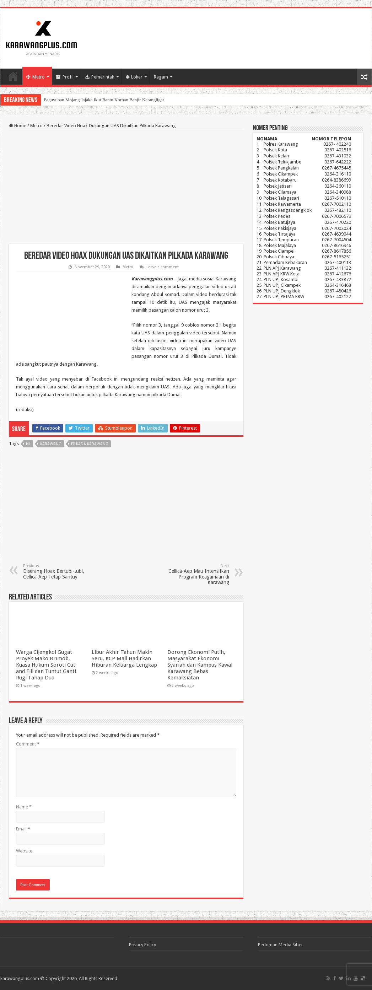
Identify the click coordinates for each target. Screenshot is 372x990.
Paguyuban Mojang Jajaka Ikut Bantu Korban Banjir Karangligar (104, 99)
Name (24, 806)
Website (24, 851)
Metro (35, 77)
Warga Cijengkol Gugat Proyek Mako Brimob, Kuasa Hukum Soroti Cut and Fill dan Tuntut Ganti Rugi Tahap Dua (46, 665)
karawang (50, 444)
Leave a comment (162, 267)
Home (13, 76)
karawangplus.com (19, 978)
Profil (65, 77)
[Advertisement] (126, 187)
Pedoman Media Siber (280, 944)
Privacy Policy (142, 944)
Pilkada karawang (89, 444)
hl (28, 444)
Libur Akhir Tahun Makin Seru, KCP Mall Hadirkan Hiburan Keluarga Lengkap (124, 658)
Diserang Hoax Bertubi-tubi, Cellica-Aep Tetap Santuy (59, 572)
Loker (134, 77)
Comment (27, 744)
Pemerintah (99, 77)
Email (23, 829)
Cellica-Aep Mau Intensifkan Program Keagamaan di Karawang (192, 574)
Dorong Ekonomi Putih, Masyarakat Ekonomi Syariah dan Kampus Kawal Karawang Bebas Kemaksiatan (199, 665)
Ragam (161, 77)
